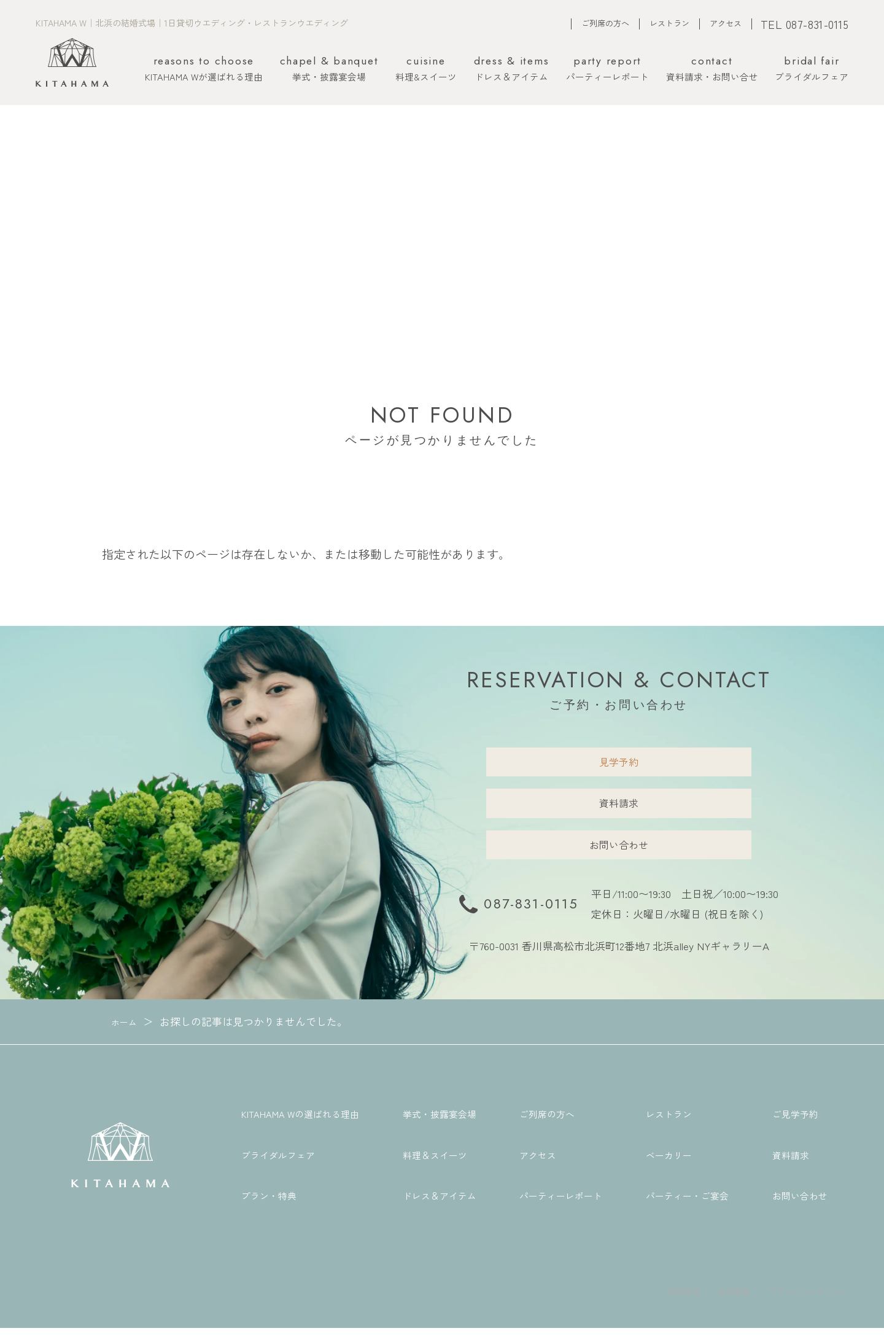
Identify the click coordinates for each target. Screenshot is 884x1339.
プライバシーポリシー (799, 1301)
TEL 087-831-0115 (805, 24)
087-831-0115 (531, 914)
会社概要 (712, 1301)
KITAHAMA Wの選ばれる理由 (300, 1124)
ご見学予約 (795, 1124)
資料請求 (618, 808)
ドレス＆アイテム (511, 69)
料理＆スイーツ (435, 1164)
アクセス (726, 23)
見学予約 (618, 763)
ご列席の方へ (605, 23)
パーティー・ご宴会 (687, 1206)
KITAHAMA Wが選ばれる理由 (204, 69)
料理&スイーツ (426, 69)
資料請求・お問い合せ (712, 69)
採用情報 (654, 1301)
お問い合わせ (619, 853)
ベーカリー (669, 1164)
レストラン (669, 23)
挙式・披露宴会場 (329, 69)
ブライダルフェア (811, 69)
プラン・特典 (269, 1206)
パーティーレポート (607, 69)
